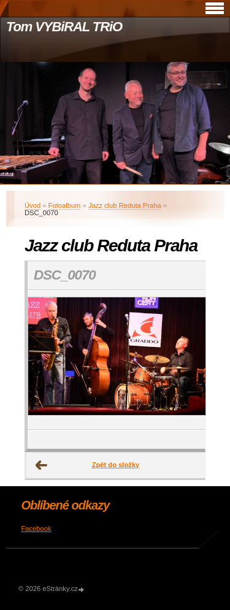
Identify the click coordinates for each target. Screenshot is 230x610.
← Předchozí (42, 465)
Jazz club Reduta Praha (124, 205)
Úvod (32, 205)
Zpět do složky (116, 464)
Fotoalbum (64, 205)
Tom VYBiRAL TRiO (64, 26)
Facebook (36, 528)
